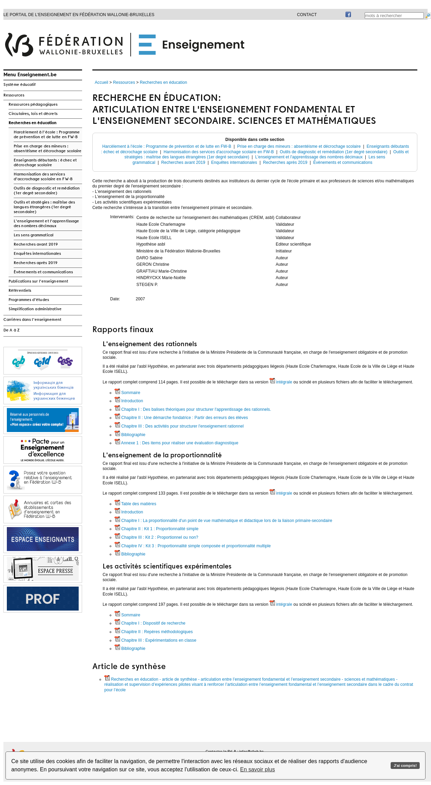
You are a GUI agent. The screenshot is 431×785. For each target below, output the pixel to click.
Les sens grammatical (33, 235)
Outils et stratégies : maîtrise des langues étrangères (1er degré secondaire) (44, 207)
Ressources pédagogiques (33, 105)
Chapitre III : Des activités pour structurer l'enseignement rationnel (179, 426)
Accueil (101, 82)
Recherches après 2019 (35, 263)
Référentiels (20, 291)
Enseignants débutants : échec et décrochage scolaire (45, 162)
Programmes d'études (29, 300)
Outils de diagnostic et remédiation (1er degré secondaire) (47, 190)
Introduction (129, 400)
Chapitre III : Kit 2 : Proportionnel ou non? (156, 537)
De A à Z (11, 330)
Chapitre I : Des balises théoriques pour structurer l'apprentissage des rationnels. (193, 409)
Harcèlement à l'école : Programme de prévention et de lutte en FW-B (47, 134)
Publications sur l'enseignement (38, 281)
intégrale (281, 382)
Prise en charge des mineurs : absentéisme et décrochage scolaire (47, 148)
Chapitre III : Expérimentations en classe (155, 640)
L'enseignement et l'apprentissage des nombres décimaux (46, 223)
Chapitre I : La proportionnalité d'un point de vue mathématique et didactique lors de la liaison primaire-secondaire (223, 520)
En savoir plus (257, 769)
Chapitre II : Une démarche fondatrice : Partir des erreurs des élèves (181, 417)
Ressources (13, 95)
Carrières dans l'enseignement (32, 320)
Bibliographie (130, 434)
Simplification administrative (35, 309)
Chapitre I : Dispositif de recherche (150, 623)
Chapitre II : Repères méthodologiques (154, 631)
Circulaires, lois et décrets (33, 114)
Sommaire (127, 392)
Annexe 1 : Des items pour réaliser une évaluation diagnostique (176, 443)
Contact (307, 14)
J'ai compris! (405, 765)
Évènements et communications (43, 272)
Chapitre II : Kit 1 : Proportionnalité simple (156, 528)
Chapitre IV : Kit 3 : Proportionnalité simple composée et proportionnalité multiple (193, 546)
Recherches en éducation (32, 123)
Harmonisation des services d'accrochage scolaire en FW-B (43, 176)
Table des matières (135, 503)
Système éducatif (19, 85)
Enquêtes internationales (37, 254)
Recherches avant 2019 (36, 245)
